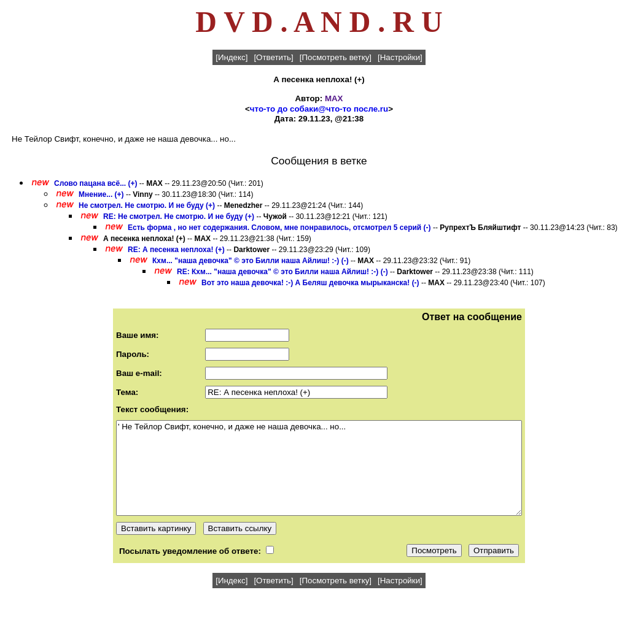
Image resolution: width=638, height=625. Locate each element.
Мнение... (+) (101, 194)
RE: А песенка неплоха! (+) (176, 249)
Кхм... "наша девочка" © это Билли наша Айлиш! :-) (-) (250, 260)
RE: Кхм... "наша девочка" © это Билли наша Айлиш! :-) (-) (282, 271)
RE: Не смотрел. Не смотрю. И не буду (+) (178, 216)
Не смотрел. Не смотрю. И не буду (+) (147, 205)
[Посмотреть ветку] (336, 57)
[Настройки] (400, 57)
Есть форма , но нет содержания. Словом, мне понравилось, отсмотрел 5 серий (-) (279, 227)
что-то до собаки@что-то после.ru (319, 108)
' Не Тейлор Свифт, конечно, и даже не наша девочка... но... (319, 468)
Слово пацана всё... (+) (95, 183)
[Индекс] (231, 57)
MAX (334, 98)
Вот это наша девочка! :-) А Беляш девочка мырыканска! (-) (310, 282)
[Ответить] (273, 57)
